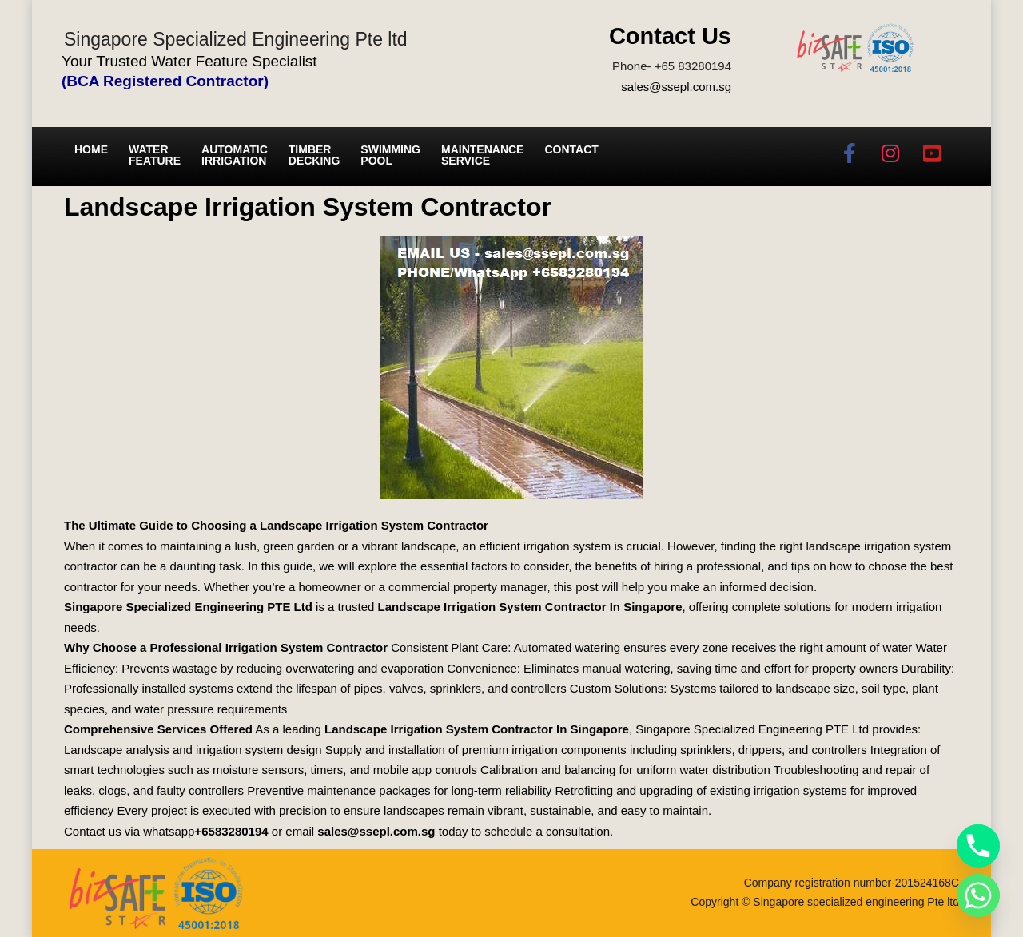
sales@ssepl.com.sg (676, 86)
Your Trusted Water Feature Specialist (189, 61)
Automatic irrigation (234, 155)
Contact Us (670, 36)
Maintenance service (482, 155)
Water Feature (155, 155)
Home (91, 149)
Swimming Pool (390, 155)
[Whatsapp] (978, 895)
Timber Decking (314, 155)
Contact (571, 149)
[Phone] (978, 846)
